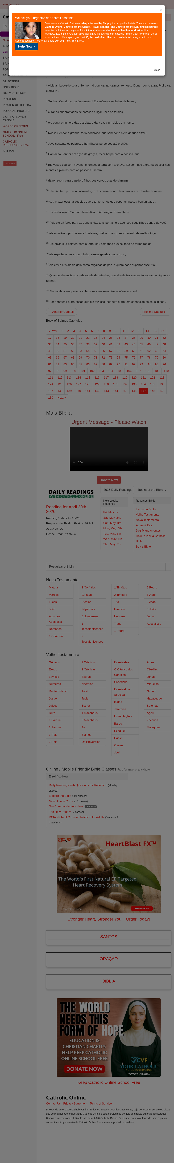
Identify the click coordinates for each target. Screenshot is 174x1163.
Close (157, 70)
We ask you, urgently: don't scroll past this (44, 18)
